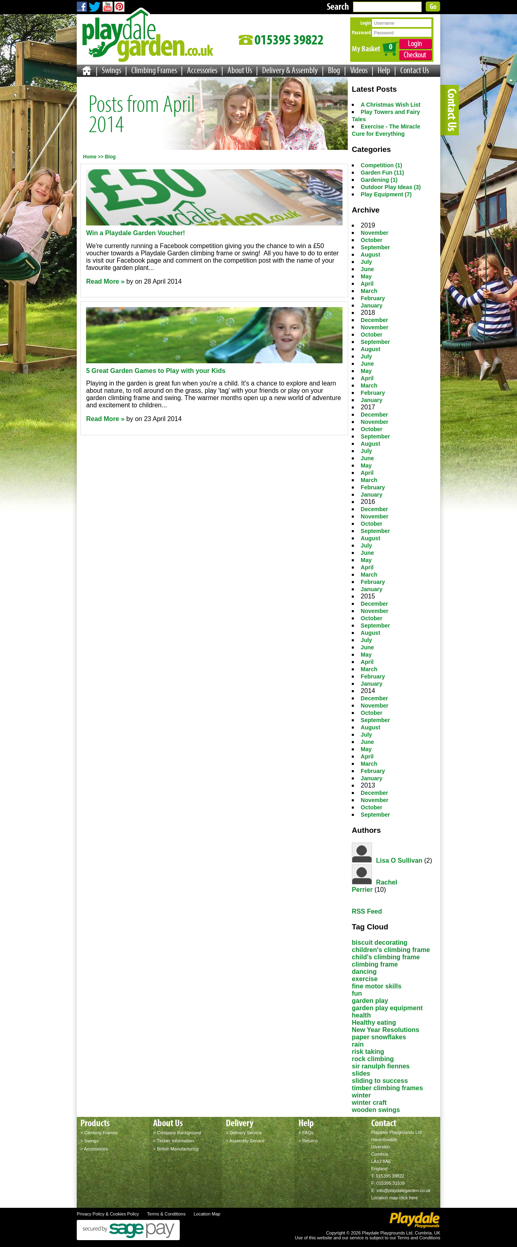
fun (357, 993)
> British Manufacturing (176, 1148)
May (366, 276)
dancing (364, 971)
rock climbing (373, 1058)
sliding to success (380, 1080)
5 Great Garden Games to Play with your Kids (155, 370)
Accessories (202, 70)
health (361, 1015)
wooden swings (376, 1109)
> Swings (89, 1140)
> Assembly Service (245, 1140)
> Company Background (177, 1132)
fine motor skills (376, 986)
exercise (365, 978)
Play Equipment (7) (386, 194)
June (367, 269)
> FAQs (305, 1132)
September (375, 247)
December (374, 320)
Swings (111, 70)
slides (361, 1073)
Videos (359, 70)
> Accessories (94, 1148)
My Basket (366, 48)
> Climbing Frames (99, 1132)
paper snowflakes (379, 1037)
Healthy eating (374, 1022)
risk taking (368, 1051)
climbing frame (375, 964)
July (366, 262)
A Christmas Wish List (390, 104)
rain (358, 1044)
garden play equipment (387, 1008)
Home (90, 157)
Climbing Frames (154, 70)
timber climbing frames (387, 1088)
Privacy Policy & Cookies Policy (108, 1213)
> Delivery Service (244, 1132)
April (367, 283)
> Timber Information (173, 1140)
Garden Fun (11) (382, 172)
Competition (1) (381, 165)
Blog (334, 70)
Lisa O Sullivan (399, 860)
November (374, 233)
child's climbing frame (386, 957)
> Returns (308, 1140)
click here (408, 1197)
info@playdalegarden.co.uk (403, 1190)
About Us (239, 70)
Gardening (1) (379, 180)
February (373, 298)
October (371, 240)
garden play (370, 1000)
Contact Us (414, 70)
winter (361, 1095)
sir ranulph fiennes (381, 1066)
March (369, 291)
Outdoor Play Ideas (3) (391, 187)
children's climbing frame (391, 949)
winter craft (369, 1102)
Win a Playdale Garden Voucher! (135, 233)
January (371, 305)
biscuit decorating (380, 942)
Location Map (206, 1213)
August (370, 254)
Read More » (105, 281)
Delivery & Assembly (290, 70)
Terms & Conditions (166, 1213)
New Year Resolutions (385, 1029)
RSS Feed (367, 911)
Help (384, 70)
